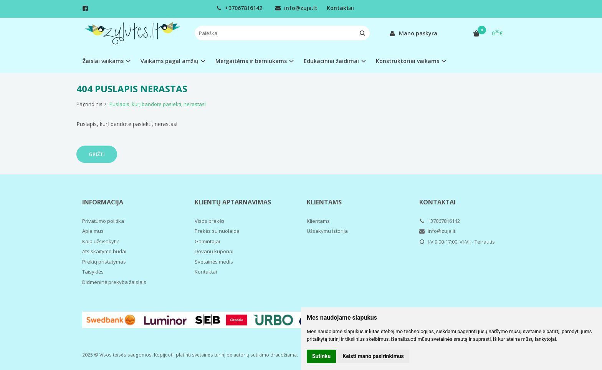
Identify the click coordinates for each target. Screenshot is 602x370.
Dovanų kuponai (214, 251)
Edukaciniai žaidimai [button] (331, 61)
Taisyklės (93, 271)
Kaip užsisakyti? (100, 241)
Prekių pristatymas (104, 261)
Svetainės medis (214, 261)
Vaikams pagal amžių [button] (169, 61)
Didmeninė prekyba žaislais (114, 282)
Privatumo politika (103, 220)
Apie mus (93, 230)
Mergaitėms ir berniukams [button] (251, 61)
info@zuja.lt (296, 8)
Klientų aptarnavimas (233, 202)
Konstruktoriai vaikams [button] (407, 61)
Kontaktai (340, 8)
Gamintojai (207, 241)
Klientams (324, 202)
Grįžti (97, 154)
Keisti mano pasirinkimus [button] (373, 356)
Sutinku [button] (321, 356)
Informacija (102, 202)
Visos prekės (210, 220)
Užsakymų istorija (327, 230)
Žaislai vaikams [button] (103, 61)
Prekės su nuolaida (217, 230)
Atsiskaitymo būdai (104, 251)
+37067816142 (239, 8)
